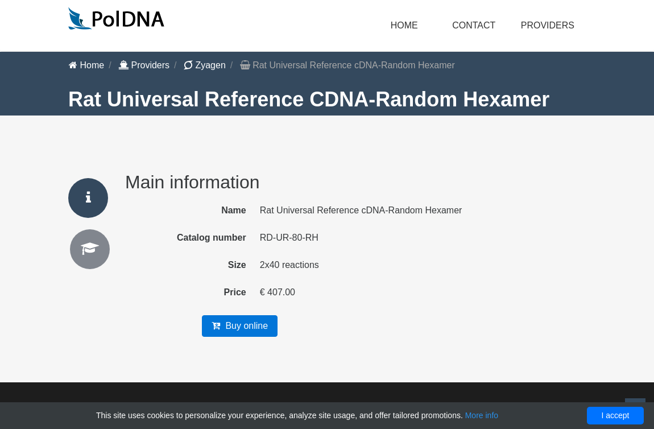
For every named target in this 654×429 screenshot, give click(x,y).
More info (481, 415)
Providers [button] (547, 25)
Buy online (240, 326)
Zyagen (205, 65)
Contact (473, 25)
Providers (143, 65)
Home (404, 25)
